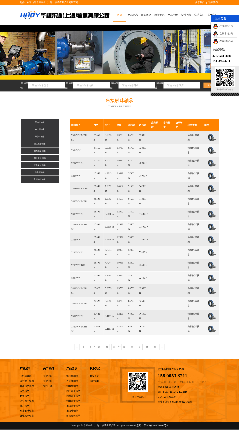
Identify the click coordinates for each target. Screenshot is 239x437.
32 (124, 347)
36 (155, 347)
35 (147, 347)
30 (114, 347)
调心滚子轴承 (40, 158)
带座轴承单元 (27, 386)
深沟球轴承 (40, 122)
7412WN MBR (79, 303)
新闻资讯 (160, 14)
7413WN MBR (79, 201)
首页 (120, 14)
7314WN (75, 150)
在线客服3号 (223, 41)
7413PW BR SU (79, 188)
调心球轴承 (40, 136)
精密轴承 (24, 396)
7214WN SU (77, 163)
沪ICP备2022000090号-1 (156, 425)
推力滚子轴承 (40, 165)
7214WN (75, 176)
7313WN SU (77, 214)
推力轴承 (24, 406)
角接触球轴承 (40, 179)
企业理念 (47, 376)
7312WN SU (77, 316)
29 (107, 347)
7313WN (75, 239)
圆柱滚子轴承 (40, 144)
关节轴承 (24, 391)
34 (140, 347)
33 (132, 347)
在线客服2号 (223, 33)
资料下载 (187, 14)
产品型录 (174, 14)
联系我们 (213, 2)
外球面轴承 (40, 129)
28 (99, 347)
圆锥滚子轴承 (40, 151)
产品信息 (134, 14)
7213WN (75, 278)
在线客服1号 (223, 26)
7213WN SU (77, 252)
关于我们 (199, 2)
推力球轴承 (40, 172)
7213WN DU (78, 265)
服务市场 (147, 14)
